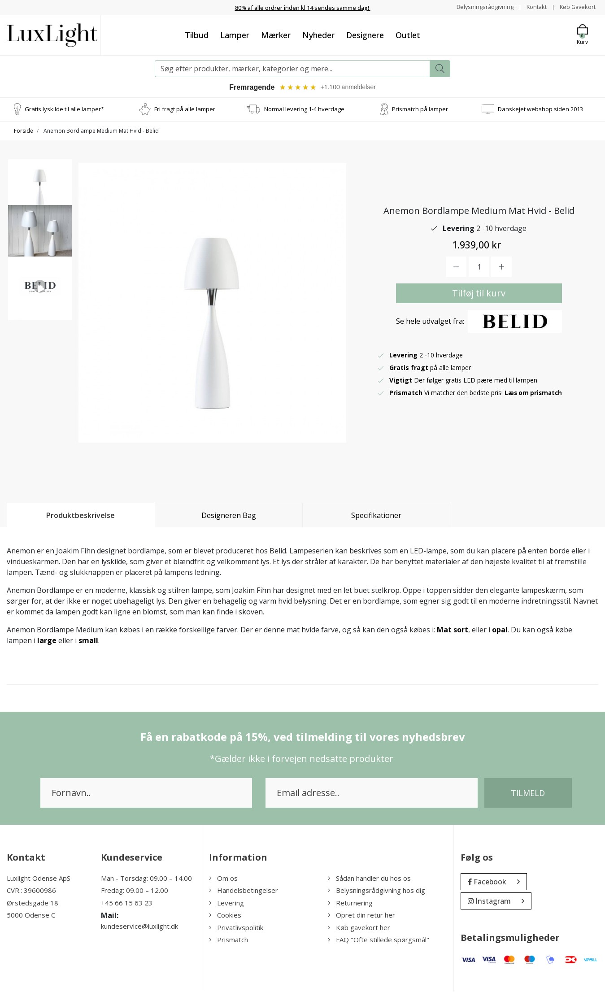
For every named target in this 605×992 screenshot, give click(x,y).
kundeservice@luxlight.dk (139, 926)
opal (500, 630)
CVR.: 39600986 (31, 891)
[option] (40, 195)
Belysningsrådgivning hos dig (376, 891)
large (47, 641)
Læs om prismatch (535, 393)
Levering (226, 903)
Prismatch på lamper (420, 109)
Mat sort (452, 630)
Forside (23, 131)
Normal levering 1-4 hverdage (304, 109)
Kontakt (531, 7)
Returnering (350, 903)
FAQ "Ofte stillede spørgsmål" (378, 940)
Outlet (408, 34)
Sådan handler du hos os (369, 878)
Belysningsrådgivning (476, 7)
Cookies (225, 915)
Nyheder (318, 34)
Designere (365, 34)
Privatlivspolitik (236, 927)
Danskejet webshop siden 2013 (540, 109)
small (88, 641)
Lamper (234, 34)
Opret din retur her (361, 915)
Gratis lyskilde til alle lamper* (64, 109)
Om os (223, 878)
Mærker (276, 34)
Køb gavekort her (359, 927)
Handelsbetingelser (243, 891)
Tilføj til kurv (478, 294)
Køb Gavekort (576, 7)
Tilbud (197, 34)
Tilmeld (528, 793)
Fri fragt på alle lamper (184, 109)
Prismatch (228, 940)
